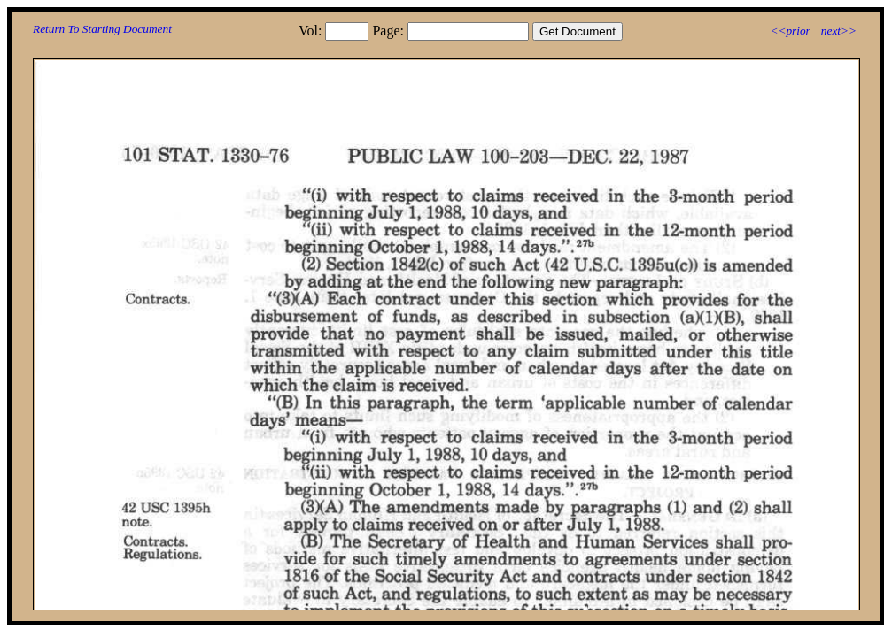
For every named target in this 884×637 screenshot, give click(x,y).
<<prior (790, 30)
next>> (839, 30)
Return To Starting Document (102, 28)
